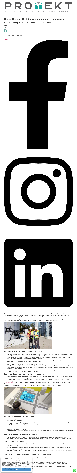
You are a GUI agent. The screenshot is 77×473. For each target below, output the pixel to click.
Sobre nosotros (12, 15)
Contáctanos (36, 15)
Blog (31, 15)
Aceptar (16, 469)
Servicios (19, 15)
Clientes (26, 15)
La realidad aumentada (9, 382)
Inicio (6, 15)
